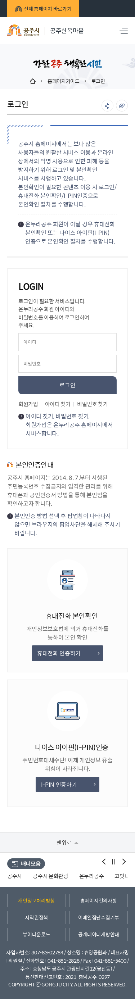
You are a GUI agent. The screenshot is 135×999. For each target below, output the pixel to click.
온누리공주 (91, 876)
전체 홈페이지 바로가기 (43, 9)
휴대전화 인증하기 (68, 653)
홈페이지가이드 (64, 81)
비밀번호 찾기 (92, 404)
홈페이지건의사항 (98, 900)
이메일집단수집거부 (98, 917)
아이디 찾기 (58, 404)
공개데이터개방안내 (98, 934)
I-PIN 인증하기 (68, 784)
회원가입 (28, 404)
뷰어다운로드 (36, 934)
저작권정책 (36, 917)
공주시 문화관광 (50, 876)
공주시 (14, 876)
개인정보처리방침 (36, 900)
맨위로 (67, 842)
